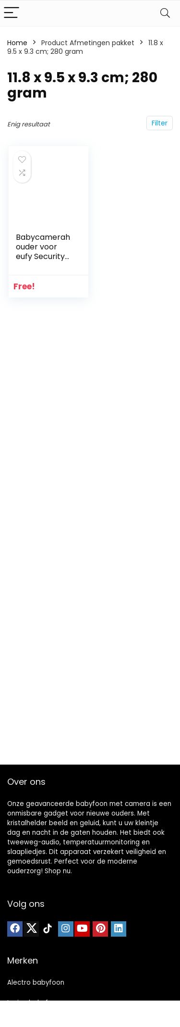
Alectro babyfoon (35, 982)
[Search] (165, 13)
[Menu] (11, 13)
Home (17, 43)
